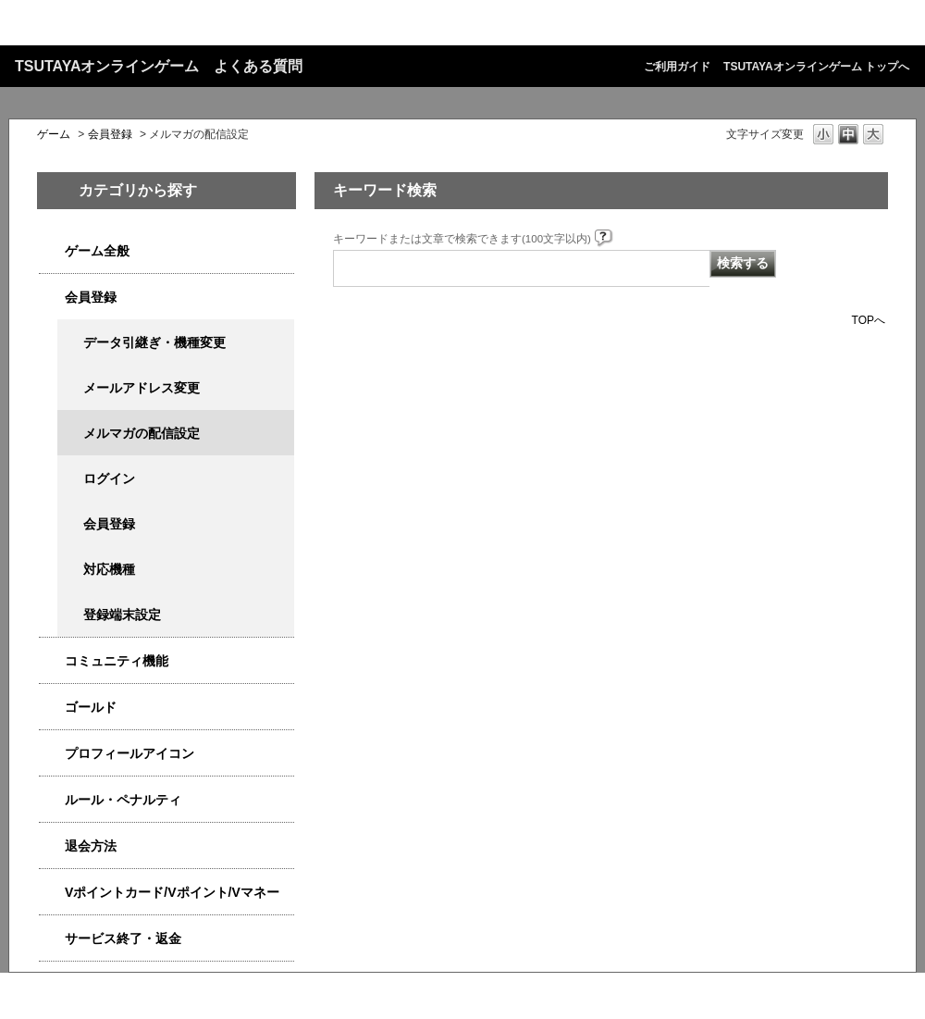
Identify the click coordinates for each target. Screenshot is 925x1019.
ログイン (109, 478)
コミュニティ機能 (116, 660)
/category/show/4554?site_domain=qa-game (51, 800)
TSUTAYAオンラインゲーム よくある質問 (158, 66)
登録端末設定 (122, 614)
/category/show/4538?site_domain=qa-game (51, 251)
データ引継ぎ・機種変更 (154, 342)
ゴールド (91, 707)
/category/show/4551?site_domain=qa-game (51, 754)
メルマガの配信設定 (141, 433)
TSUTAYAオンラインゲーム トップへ (816, 66)
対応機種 (109, 569)
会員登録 (110, 134)
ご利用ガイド (677, 66)
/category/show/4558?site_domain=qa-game (51, 297)
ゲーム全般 (97, 250)
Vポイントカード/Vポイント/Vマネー (172, 892)
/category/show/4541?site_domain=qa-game (51, 707)
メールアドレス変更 (141, 387)
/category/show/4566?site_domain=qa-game (51, 846)
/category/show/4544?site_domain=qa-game (51, 661)
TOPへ (868, 320)
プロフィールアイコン (129, 753)
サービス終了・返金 (123, 938)
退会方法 (91, 846)
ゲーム (53, 134)
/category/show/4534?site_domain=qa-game (51, 892)
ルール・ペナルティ (123, 799)
